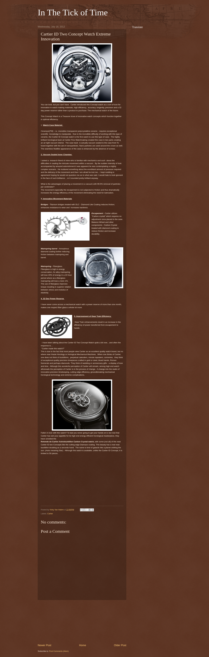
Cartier (50, 514)
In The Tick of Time (73, 12)
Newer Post (44, 645)
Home (82, 645)
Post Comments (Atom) (59, 651)
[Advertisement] (82, 622)
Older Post (120, 645)
